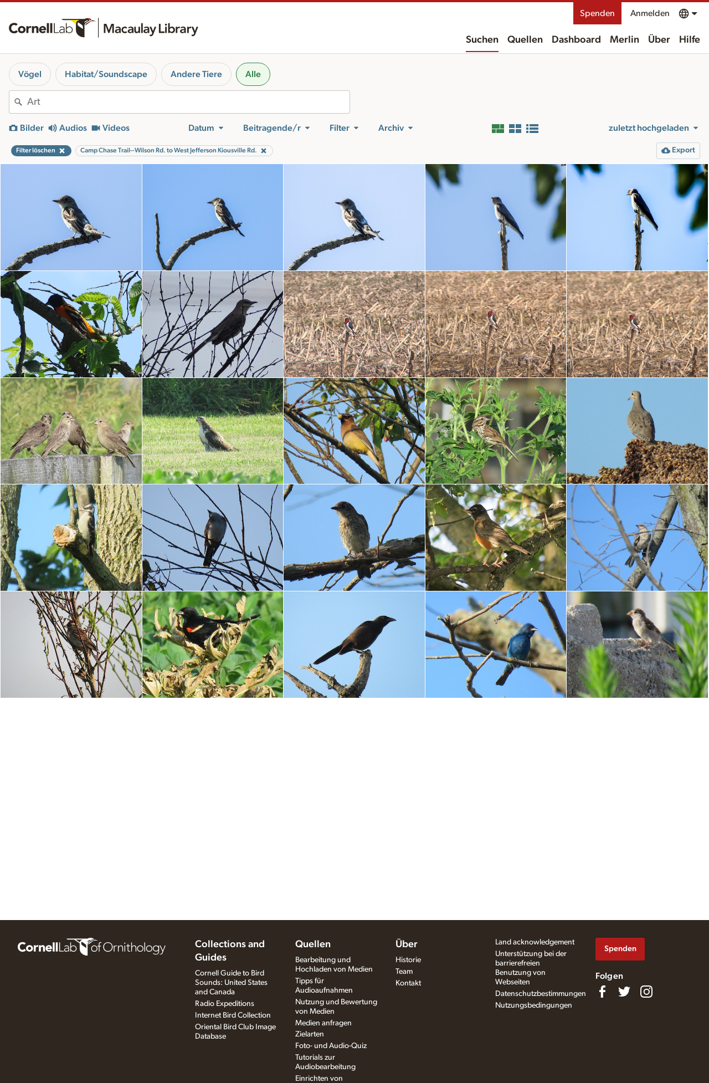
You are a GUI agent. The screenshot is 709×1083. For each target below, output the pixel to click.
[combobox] (188, 102)
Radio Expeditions (224, 1004)
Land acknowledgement (534, 942)
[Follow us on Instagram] (646, 991)
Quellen (525, 40)
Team (404, 971)
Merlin (624, 40)
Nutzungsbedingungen (533, 1005)
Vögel (30, 74)
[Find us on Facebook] (602, 991)
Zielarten (309, 1034)
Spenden (597, 13)
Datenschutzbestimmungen (540, 994)
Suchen (482, 40)
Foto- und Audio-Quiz (331, 1046)
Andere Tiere (196, 74)
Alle (253, 74)
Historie (408, 960)
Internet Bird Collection (233, 1015)
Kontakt (408, 983)
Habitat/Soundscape (106, 74)
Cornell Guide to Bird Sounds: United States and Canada (231, 982)
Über (659, 40)
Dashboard (576, 40)
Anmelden (650, 13)
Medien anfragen (323, 1023)
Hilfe (689, 40)
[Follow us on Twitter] (624, 991)
